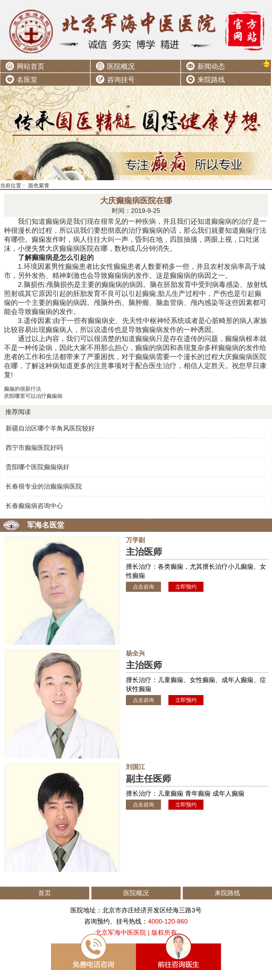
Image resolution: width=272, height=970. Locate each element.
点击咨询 (143, 587)
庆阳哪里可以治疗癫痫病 (33, 396)
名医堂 (27, 80)
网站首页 (30, 66)
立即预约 (186, 587)
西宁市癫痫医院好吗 (34, 447)
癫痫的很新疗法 (22, 389)
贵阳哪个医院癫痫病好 (37, 467)
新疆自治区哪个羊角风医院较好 (50, 428)
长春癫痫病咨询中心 (34, 505)
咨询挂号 (121, 80)
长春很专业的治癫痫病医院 (44, 486)
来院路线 (211, 80)
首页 (44, 892)
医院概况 (121, 66)
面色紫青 (38, 185)
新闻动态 (211, 66)
